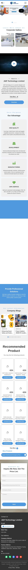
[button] (12, 22)
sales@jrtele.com (7, 526)
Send (14, 504)
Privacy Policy (11, 567)
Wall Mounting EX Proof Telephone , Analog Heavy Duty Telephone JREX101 (20, 374)
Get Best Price (7, 377)
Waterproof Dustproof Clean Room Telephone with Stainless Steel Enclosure (20, 418)
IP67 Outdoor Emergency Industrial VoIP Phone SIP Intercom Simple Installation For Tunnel (20, 440)
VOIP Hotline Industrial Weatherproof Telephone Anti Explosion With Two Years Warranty (7, 374)
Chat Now (14, 102)
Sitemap (18, 567)
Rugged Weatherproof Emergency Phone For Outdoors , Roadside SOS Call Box (12, 454)
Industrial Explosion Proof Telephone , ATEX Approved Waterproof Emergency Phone (7, 395)
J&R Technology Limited (14, 81)
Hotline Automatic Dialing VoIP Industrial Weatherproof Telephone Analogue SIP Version (7, 418)
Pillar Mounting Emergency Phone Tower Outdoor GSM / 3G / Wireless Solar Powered (7, 440)
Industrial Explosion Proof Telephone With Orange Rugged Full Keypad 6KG (21, 395)
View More (14, 97)
